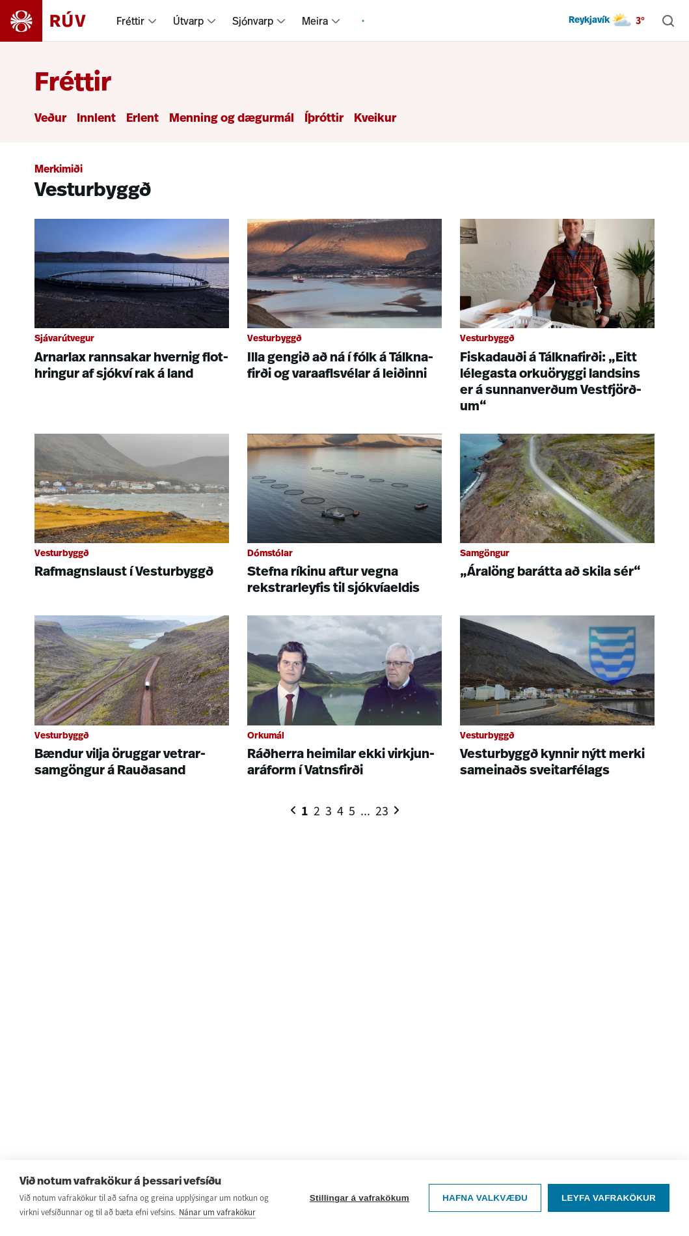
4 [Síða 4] (340, 811)
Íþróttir (324, 119)
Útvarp (188, 21)
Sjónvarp (252, 21)
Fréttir (130, 21)
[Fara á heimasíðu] (54, 21)
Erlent (142, 119)
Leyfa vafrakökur (608, 1198)
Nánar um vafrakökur (217, 1212)
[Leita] (668, 21)
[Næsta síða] (396, 810)
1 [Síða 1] (304, 811)
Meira (315, 21)
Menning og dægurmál (231, 119)
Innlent (96, 119)
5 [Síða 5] (352, 811)
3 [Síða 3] (328, 811)
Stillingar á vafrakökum (359, 1198)
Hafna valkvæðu (485, 1198)
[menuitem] (152, 21)
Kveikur (375, 119)
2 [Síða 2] (317, 811)
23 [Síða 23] (381, 811)
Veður (50, 119)
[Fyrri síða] (293, 810)
